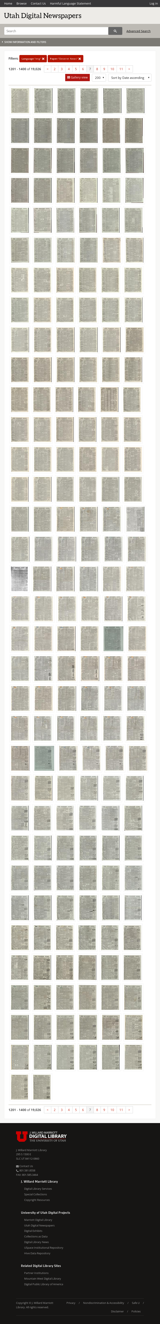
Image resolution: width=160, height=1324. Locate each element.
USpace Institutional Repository (43, 1247)
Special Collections (35, 1194)
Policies (136, 1311)
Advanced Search (138, 31)
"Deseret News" (65, 58)
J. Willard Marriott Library (31, 1150)
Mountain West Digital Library (42, 1278)
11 (121, 69)
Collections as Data (36, 1236)
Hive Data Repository (37, 1253)
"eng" (33, 58)
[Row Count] (99, 78)
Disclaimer (117, 1311)
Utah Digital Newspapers (39, 1225)
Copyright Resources (37, 1200)
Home (8, 3)
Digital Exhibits (33, 1231)
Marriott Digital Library (38, 1220)
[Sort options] (129, 78)
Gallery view (79, 77)
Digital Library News (36, 1242)
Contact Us (38, 3)
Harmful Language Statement (70, 3)
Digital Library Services (38, 1189)
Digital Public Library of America (43, 1284)
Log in (154, 3)
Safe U (136, 1303)
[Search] (56, 31)
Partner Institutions (36, 1273)
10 (112, 69)
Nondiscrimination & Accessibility (103, 1303)
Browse (21, 3)
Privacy (70, 1303)
